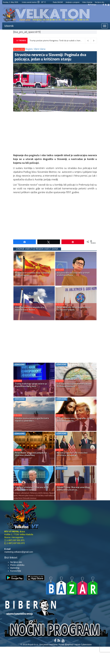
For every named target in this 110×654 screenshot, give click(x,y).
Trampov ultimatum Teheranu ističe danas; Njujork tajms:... (32, 488)
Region (29, 49)
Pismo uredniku (17, 565)
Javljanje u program (73, 2)
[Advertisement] (61, 132)
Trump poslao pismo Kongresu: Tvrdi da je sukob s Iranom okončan (61, 40)
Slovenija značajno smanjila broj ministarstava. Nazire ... (29, 308)
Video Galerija (87, 2)
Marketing (14, 568)
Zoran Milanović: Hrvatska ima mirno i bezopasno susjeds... (74, 308)
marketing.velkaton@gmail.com (18, 552)
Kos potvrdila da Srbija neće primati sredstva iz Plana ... (73, 274)
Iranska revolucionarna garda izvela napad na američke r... (32, 419)
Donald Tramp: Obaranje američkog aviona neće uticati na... (73, 488)
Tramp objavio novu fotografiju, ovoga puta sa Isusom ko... (75, 419)
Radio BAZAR (58, 2)
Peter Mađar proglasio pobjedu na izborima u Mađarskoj (31, 454)
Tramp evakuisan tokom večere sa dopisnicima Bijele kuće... (31, 384)
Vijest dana (39, 49)
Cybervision (86, 644)
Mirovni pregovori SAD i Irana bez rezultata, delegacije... (72, 454)
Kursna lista (15, 571)
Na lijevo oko (99, 2)
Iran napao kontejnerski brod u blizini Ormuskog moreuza (74, 384)
